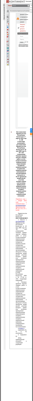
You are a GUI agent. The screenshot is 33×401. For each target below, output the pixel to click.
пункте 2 (21, 328)
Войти (21, 42)
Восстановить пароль (24, 46)
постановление (20, 221)
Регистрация (28, 1)
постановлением (21, 205)
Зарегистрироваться (24, 44)
